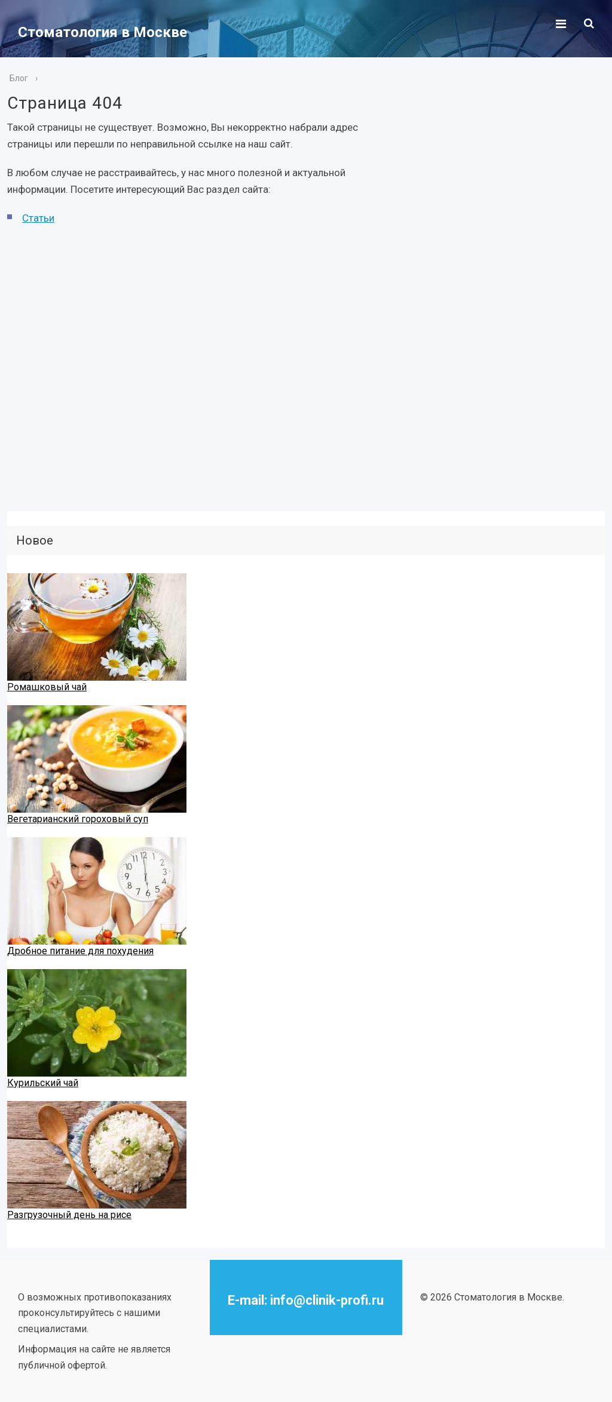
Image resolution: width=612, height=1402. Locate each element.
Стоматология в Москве (102, 32)
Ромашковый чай (47, 687)
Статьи (38, 218)
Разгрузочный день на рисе (69, 1214)
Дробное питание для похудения (80, 951)
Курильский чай (42, 1083)
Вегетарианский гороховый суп (77, 819)
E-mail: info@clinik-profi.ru (306, 1300)
